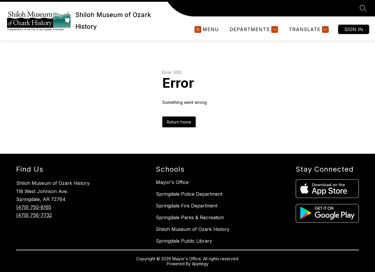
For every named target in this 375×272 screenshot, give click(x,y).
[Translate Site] (308, 29)
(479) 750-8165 (33, 207)
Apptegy (200, 263)
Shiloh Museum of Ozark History (192, 229)
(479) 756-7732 (34, 215)
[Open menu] (207, 29)
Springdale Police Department (189, 194)
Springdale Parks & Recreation (190, 217)
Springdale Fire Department (186, 206)
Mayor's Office (172, 182)
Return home (179, 121)
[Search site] (363, 8)
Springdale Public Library (184, 241)
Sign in (353, 29)
